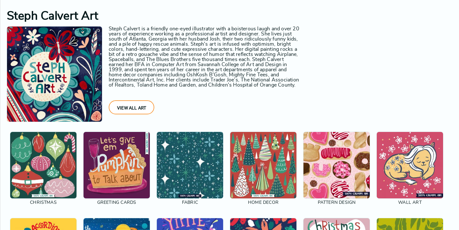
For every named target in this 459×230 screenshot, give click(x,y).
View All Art (131, 108)
